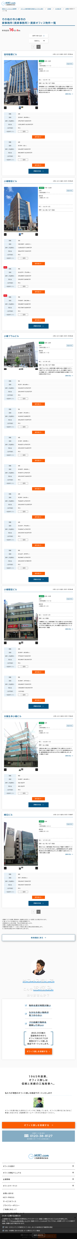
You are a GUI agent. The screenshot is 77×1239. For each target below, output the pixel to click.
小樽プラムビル (11, 336)
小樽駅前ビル (10, 181)
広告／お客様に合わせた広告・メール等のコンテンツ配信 (22, 1230)
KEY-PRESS (8, 1197)
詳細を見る (68, 94)
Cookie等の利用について (20, 1221)
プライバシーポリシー (11, 1205)
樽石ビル (8, 815)
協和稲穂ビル (10, 54)
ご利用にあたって (10, 1209)
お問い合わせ (8, 1193)
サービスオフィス (9, 1201)
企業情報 (6, 1179)
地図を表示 (69, 63)
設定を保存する (38, 1235)
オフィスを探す (9, 1166)
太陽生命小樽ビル (13, 716)
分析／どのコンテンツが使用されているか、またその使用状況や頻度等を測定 (29, 1227)
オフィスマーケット (10, 1186)
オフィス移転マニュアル (12, 1173)
